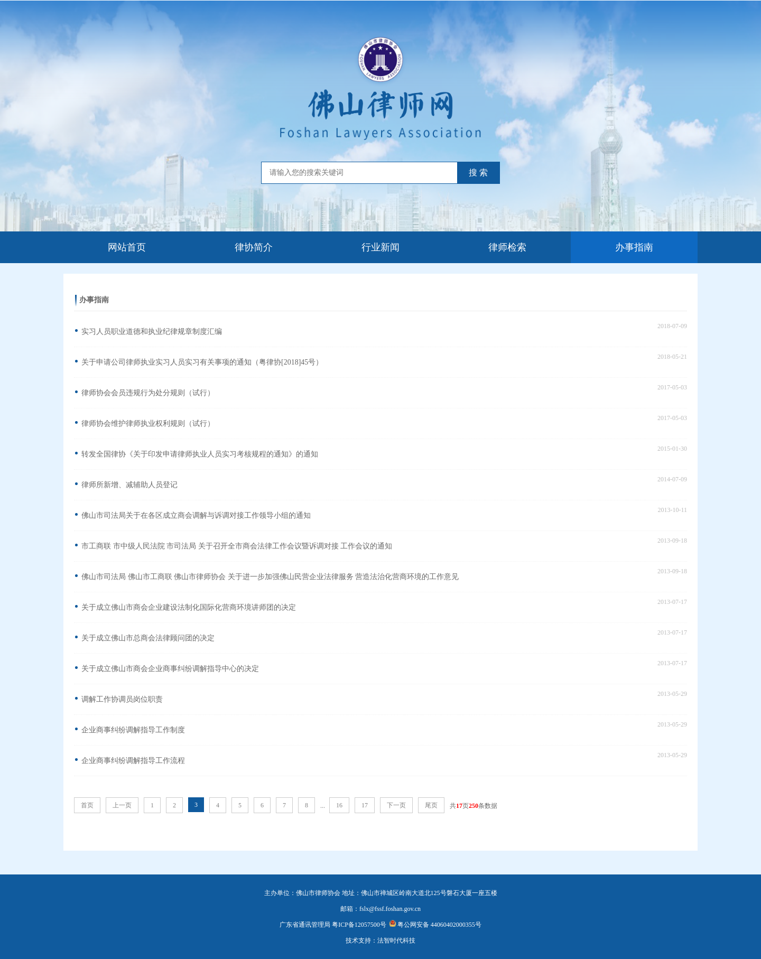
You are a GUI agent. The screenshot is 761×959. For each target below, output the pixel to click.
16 (339, 805)
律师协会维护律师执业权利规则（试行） (148, 423)
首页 (87, 805)
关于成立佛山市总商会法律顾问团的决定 (148, 638)
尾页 (431, 805)
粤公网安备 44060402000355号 (435, 924)
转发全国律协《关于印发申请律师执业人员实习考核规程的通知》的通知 (199, 454)
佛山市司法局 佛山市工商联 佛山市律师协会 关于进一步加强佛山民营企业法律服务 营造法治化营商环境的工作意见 (270, 577)
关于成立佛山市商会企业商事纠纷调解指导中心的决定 (170, 669)
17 (364, 805)
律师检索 (507, 247)
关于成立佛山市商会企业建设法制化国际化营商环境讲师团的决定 (188, 607)
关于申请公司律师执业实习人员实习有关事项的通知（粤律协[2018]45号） (202, 362)
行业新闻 (380, 247)
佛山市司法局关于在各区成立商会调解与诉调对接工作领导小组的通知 (196, 515)
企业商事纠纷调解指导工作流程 (133, 761)
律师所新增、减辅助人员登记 (129, 485)
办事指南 (634, 247)
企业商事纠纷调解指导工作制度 (133, 730)
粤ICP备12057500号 (359, 924)
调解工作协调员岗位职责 (122, 699)
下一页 (396, 805)
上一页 (122, 805)
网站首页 (127, 247)
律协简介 (254, 247)
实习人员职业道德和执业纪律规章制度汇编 (151, 332)
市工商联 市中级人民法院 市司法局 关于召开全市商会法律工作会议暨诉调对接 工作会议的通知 (236, 546)
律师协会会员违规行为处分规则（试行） (148, 393)
